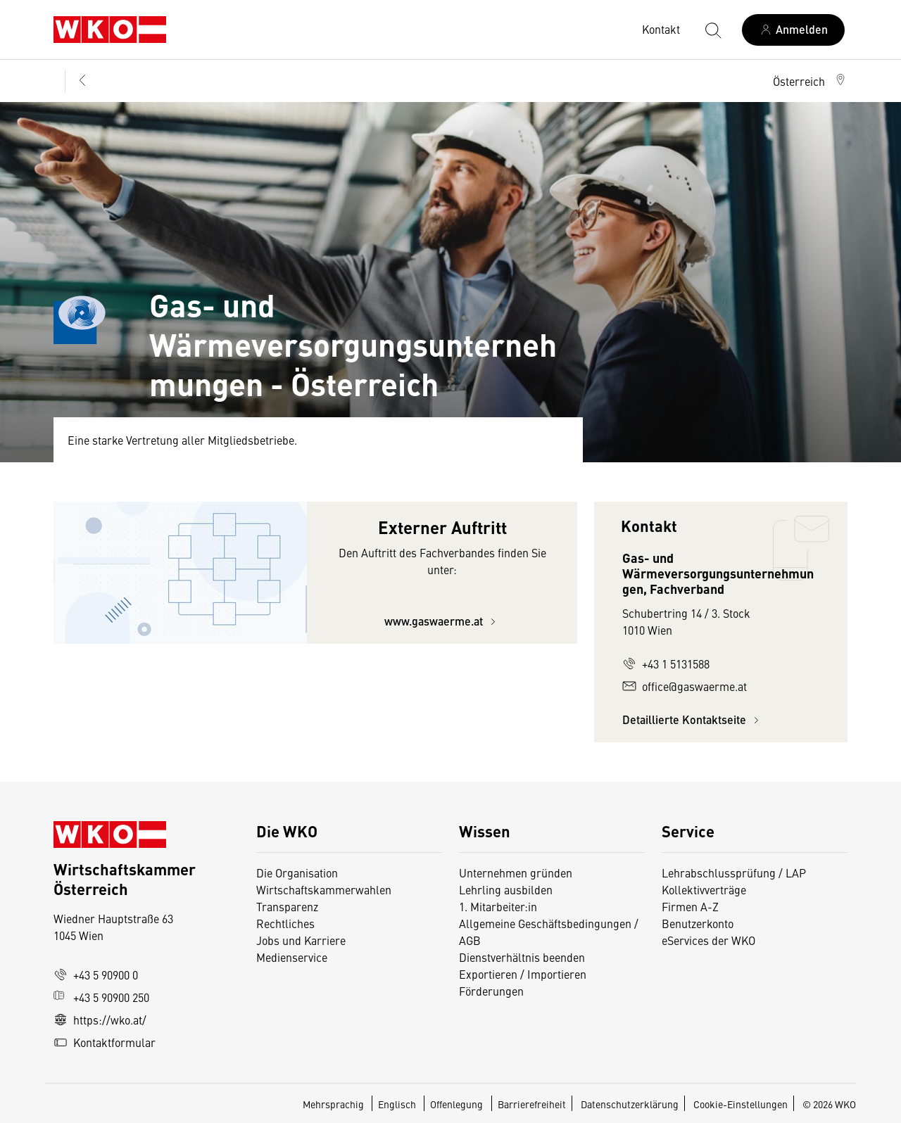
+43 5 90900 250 (101, 997)
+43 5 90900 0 (95, 974)
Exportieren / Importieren (522, 974)
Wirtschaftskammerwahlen (323, 889)
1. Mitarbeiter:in (498, 906)
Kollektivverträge (704, 889)
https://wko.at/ (99, 1019)
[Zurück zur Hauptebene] (80, 81)
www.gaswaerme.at (442, 621)
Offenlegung (456, 1104)
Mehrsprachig (334, 1104)
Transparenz (287, 906)
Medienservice (291, 957)
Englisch (398, 1104)
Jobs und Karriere (301, 940)
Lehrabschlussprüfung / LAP (734, 872)
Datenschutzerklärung (630, 1104)
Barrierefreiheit (532, 1104)
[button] (810, 80)
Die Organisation (297, 872)
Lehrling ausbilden (506, 889)
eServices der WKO (708, 940)
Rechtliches (285, 923)
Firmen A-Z (690, 906)
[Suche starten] (712, 29)
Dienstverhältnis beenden (522, 957)
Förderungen (491, 990)
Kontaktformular (104, 1042)
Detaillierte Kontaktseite (692, 719)
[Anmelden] (793, 30)
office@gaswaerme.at (684, 686)
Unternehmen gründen (515, 872)
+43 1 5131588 (666, 663)
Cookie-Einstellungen (740, 1104)
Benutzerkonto (697, 923)
